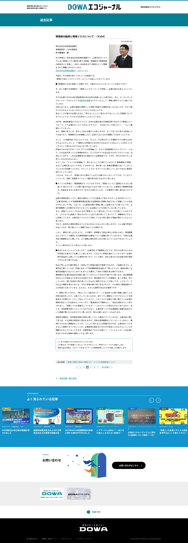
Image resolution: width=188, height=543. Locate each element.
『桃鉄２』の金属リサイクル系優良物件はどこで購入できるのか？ (173, 433)
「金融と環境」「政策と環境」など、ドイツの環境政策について (91, 362)
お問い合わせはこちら (128, 465)
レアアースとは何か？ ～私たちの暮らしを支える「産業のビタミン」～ (110, 433)
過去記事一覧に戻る (68, 378)
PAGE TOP (96, 512)
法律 (22, 427)
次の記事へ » (106, 367)
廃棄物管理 (15, 427)
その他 (171, 427)
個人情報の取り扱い (32, 539)
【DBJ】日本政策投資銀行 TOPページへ (72, 70)
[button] (151, 400)
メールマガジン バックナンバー (84, 539)
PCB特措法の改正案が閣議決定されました (16, 431)
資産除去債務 (84, 100)
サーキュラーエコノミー (113, 427)
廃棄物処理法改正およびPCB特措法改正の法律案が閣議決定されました (47, 433)
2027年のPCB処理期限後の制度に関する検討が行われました (79, 431)
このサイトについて (66, 539)
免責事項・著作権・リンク (49, 539)
